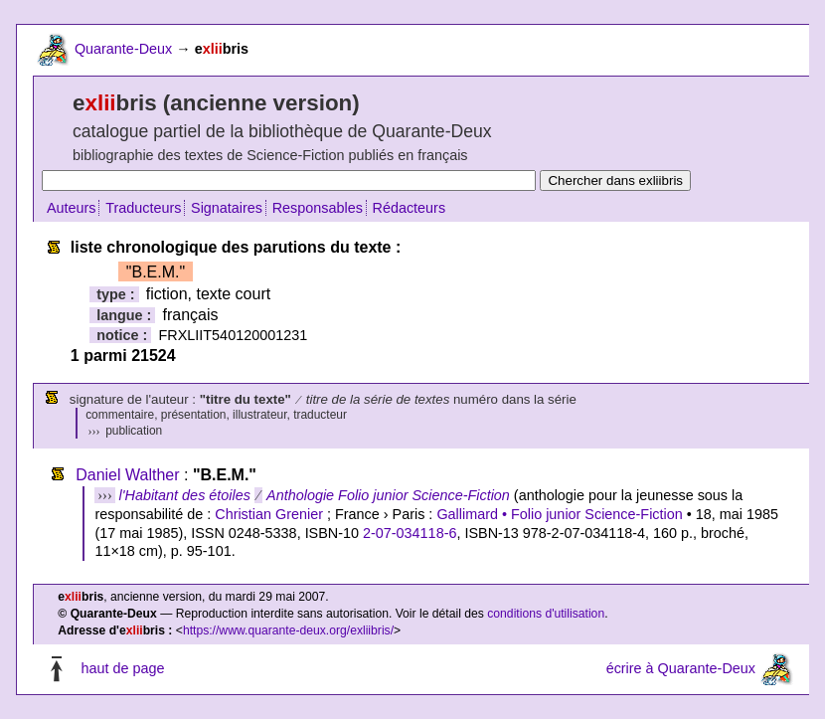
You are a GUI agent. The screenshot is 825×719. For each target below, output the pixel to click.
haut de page (122, 668)
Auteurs (71, 208)
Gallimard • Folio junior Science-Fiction (559, 514)
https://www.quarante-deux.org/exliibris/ (288, 630)
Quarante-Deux (123, 49)
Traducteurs (143, 208)
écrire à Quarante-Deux (680, 668)
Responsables (317, 208)
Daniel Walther (127, 474)
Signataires (226, 208)
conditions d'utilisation (545, 614)
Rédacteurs (409, 208)
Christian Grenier (269, 514)
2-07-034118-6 (409, 533)
